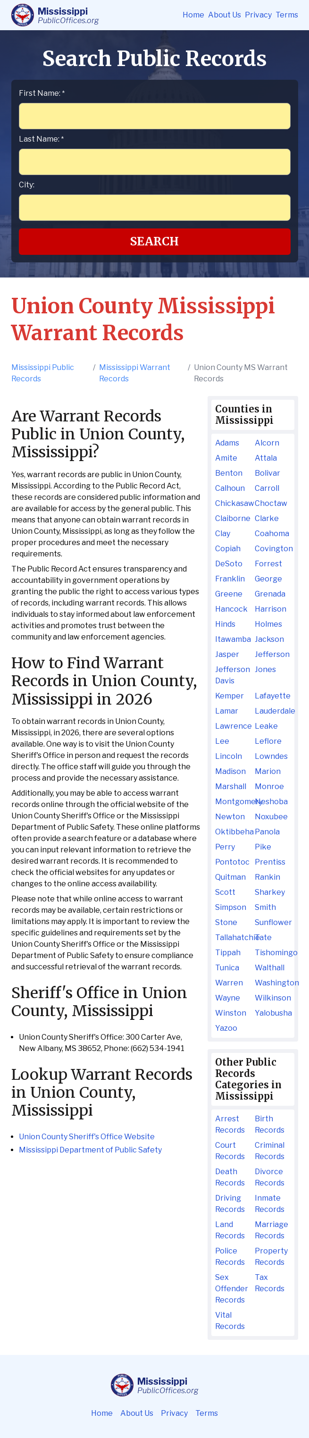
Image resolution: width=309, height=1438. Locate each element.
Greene (228, 593)
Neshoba (271, 801)
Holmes (268, 624)
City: (26, 184)
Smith (265, 907)
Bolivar (267, 473)
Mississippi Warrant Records (134, 373)
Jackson (269, 639)
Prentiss (270, 862)
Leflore (268, 741)
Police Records (230, 1256)
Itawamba (233, 639)
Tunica (227, 967)
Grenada (270, 593)
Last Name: (41, 139)
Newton (230, 816)
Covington (273, 548)
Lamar (226, 710)
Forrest (268, 563)
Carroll (267, 488)
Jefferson (272, 654)
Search (154, 241)
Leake (266, 726)
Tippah (228, 952)
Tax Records (269, 1283)
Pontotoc (232, 862)
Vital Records (230, 1321)
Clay (222, 533)
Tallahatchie (233, 937)
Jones (265, 669)
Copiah (228, 548)
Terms (287, 14)
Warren (229, 982)
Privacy (258, 14)
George (268, 578)
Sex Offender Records (231, 1288)
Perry (225, 846)
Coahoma (272, 533)
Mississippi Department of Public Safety (90, 1149)
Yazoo (226, 1028)
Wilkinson (273, 997)
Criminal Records (269, 1151)
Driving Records (230, 1204)
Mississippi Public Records (42, 373)
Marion (268, 771)
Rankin (267, 877)
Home (193, 14)
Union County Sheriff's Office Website (87, 1136)
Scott (225, 892)
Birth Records (269, 1124)
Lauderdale (273, 710)
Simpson (230, 907)
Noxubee (271, 816)
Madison (230, 771)
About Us (224, 14)
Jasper (227, 654)
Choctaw (271, 503)
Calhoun (230, 488)
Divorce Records (269, 1177)
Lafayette (273, 695)
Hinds (225, 624)
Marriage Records (271, 1230)
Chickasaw (233, 503)
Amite (226, 458)
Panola (267, 831)
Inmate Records (269, 1204)
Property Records (271, 1256)
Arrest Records (230, 1124)
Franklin (230, 578)
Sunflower (273, 922)
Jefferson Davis (232, 675)
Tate (263, 937)
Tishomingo (273, 952)
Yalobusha (273, 1013)
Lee (222, 741)
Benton (228, 473)
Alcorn (267, 442)
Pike (263, 846)
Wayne (227, 997)
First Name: (42, 93)
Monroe (269, 786)
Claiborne (233, 518)
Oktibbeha (233, 831)
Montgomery (233, 801)
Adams (227, 442)
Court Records (230, 1151)
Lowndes (271, 756)
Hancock (231, 609)
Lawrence (233, 726)
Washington (273, 982)
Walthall (269, 967)
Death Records (230, 1177)
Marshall (230, 786)
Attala (266, 458)
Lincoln (228, 756)
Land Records (230, 1230)
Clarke (267, 518)
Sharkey (270, 892)
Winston (230, 1013)
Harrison (270, 609)
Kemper (229, 695)
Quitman (230, 877)
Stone (226, 922)
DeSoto (228, 563)
